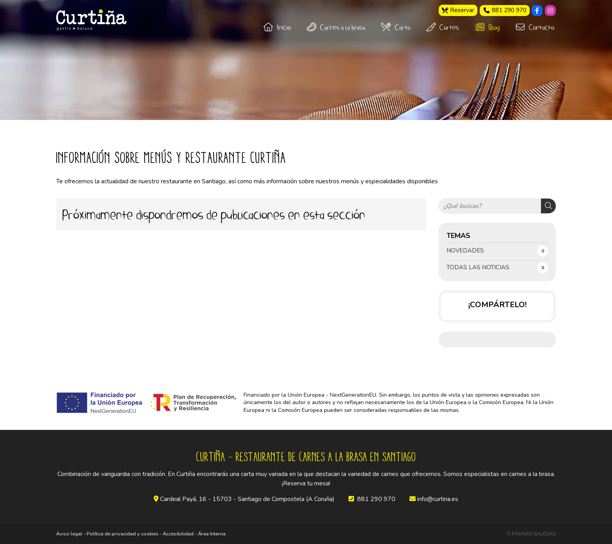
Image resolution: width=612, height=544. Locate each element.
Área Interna (212, 533)
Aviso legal (69, 533)
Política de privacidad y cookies (122, 533)
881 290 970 (376, 499)
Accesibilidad (178, 533)
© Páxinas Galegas (531, 534)
